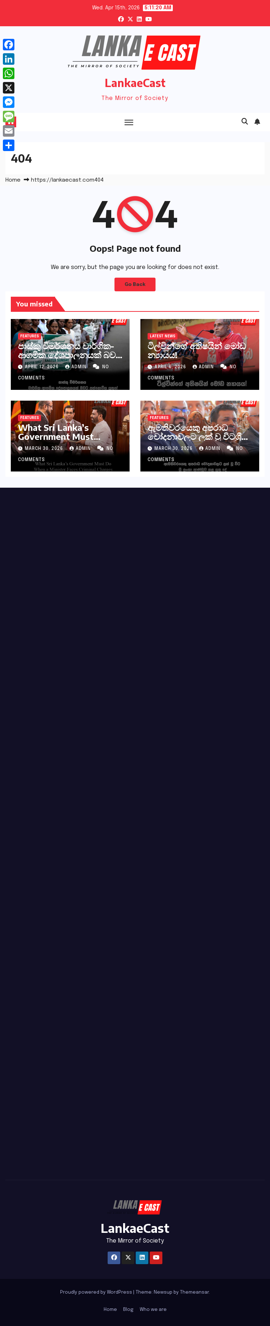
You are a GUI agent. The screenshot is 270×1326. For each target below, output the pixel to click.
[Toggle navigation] (129, 122)
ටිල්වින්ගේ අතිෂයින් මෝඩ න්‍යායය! (197, 350)
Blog (128, 1309)
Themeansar (194, 1292)
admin (76, 367)
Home (13, 180)
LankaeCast (135, 83)
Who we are (153, 1309)
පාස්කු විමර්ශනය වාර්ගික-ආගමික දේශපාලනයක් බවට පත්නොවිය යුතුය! (70, 354)
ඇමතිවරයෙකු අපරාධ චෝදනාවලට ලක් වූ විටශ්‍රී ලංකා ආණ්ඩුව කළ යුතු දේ (195, 436)
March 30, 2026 (44, 449)
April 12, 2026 (42, 367)
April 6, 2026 (171, 367)
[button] (245, 122)
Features (29, 336)
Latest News (162, 336)
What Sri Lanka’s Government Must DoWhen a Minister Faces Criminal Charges (65, 441)
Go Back (135, 284)
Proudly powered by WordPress (96, 1292)
